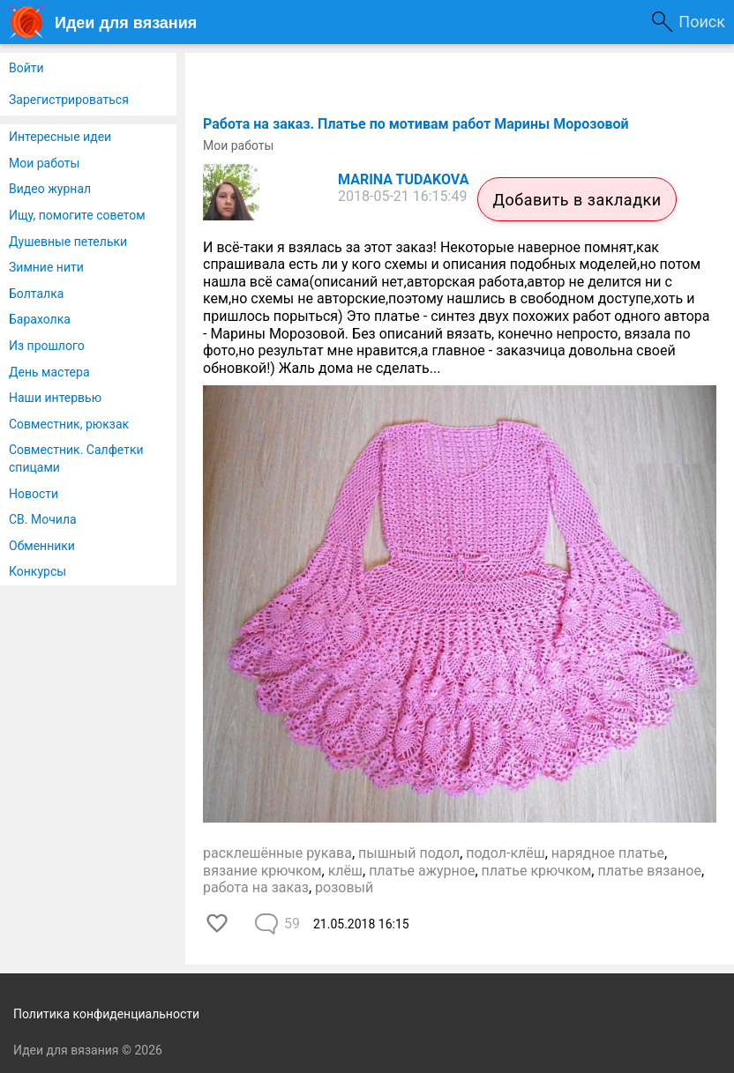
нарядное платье (607, 853)
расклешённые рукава (277, 853)
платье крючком (537, 870)
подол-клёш (505, 853)
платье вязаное (649, 870)
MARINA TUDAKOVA (403, 179)
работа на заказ (256, 887)
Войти (26, 68)
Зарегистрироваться (69, 100)
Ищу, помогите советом (77, 215)
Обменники (42, 546)
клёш (345, 870)
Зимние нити (46, 267)
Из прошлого (47, 346)
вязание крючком (262, 870)
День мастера (49, 372)
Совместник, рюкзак (69, 424)
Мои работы (44, 163)
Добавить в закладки (576, 199)
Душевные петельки (68, 242)
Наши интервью (55, 398)
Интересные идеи (60, 137)
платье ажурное (422, 870)
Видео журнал (50, 189)
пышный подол (409, 853)
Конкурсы (37, 571)
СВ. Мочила (43, 519)
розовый (344, 887)
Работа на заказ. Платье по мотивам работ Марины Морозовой (416, 123)
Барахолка (40, 319)
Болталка (36, 294)
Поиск (701, 21)
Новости (33, 494)
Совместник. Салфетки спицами (76, 458)
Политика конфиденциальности (106, 1014)
